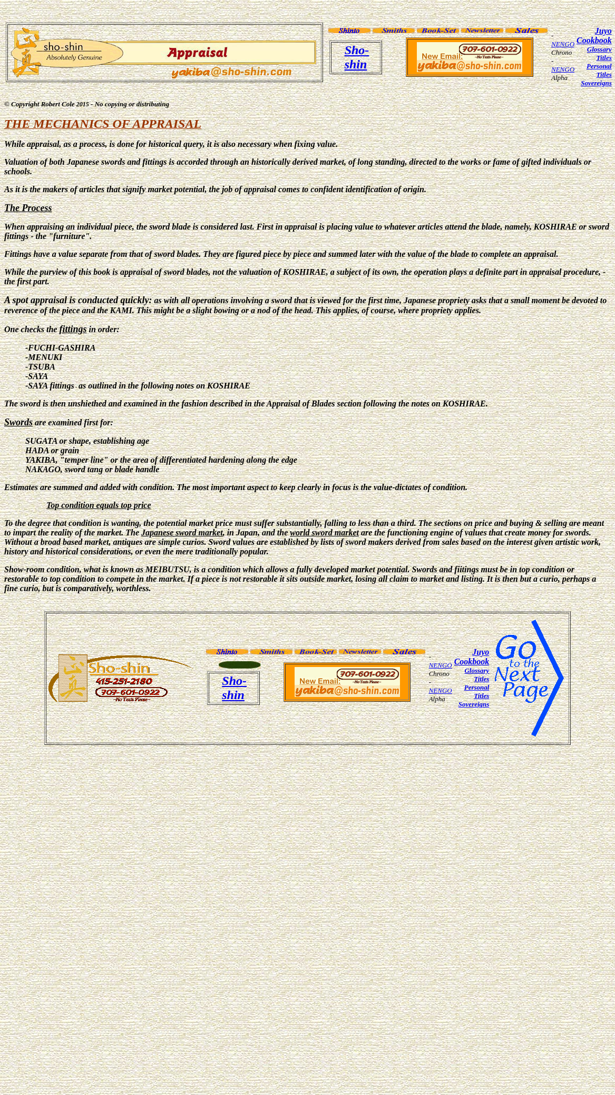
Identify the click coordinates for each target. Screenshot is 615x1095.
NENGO (562, 44)
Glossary (599, 49)
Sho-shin (357, 57)
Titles (604, 58)
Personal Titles (599, 70)
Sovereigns (596, 83)
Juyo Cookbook (594, 35)
